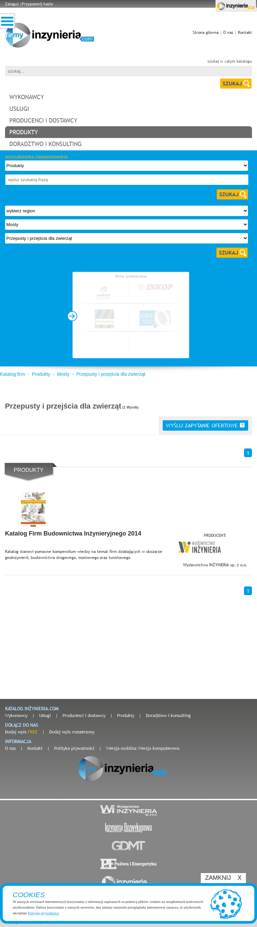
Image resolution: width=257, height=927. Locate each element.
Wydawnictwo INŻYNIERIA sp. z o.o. (215, 565)
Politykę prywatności (43, 913)
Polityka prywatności (74, 748)
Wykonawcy (16, 715)
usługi (19, 109)
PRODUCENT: (215, 535)
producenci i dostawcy (43, 120)
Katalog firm (12, 374)
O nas (228, 32)
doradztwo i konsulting (45, 144)
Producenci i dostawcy (84, 715)
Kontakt (245, 32)
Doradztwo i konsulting (168, 715)
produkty (23, 132)
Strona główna (206, 32)
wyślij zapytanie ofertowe (205, 425)
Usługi (45, 715)
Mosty (63, 374)
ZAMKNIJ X (223, 877)
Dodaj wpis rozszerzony (71, 732)
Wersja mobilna (121, 748)
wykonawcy (26, 97)
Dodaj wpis (21, 732)
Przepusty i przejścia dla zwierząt (110, 374)
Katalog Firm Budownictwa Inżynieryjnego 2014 (73, 533)
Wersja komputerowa (158, 748)
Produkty (41, 374)
